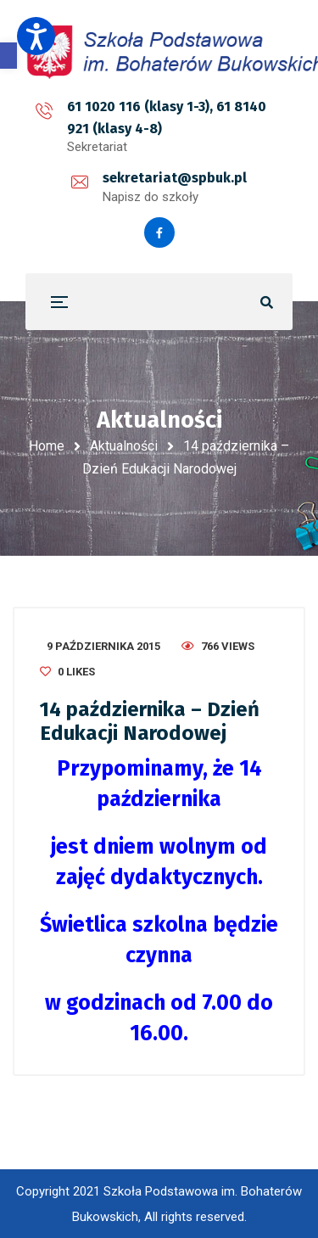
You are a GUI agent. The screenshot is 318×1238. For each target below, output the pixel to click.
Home (46, 446)
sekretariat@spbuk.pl (175, 178)
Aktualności (124, 446)
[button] (8, 55)
